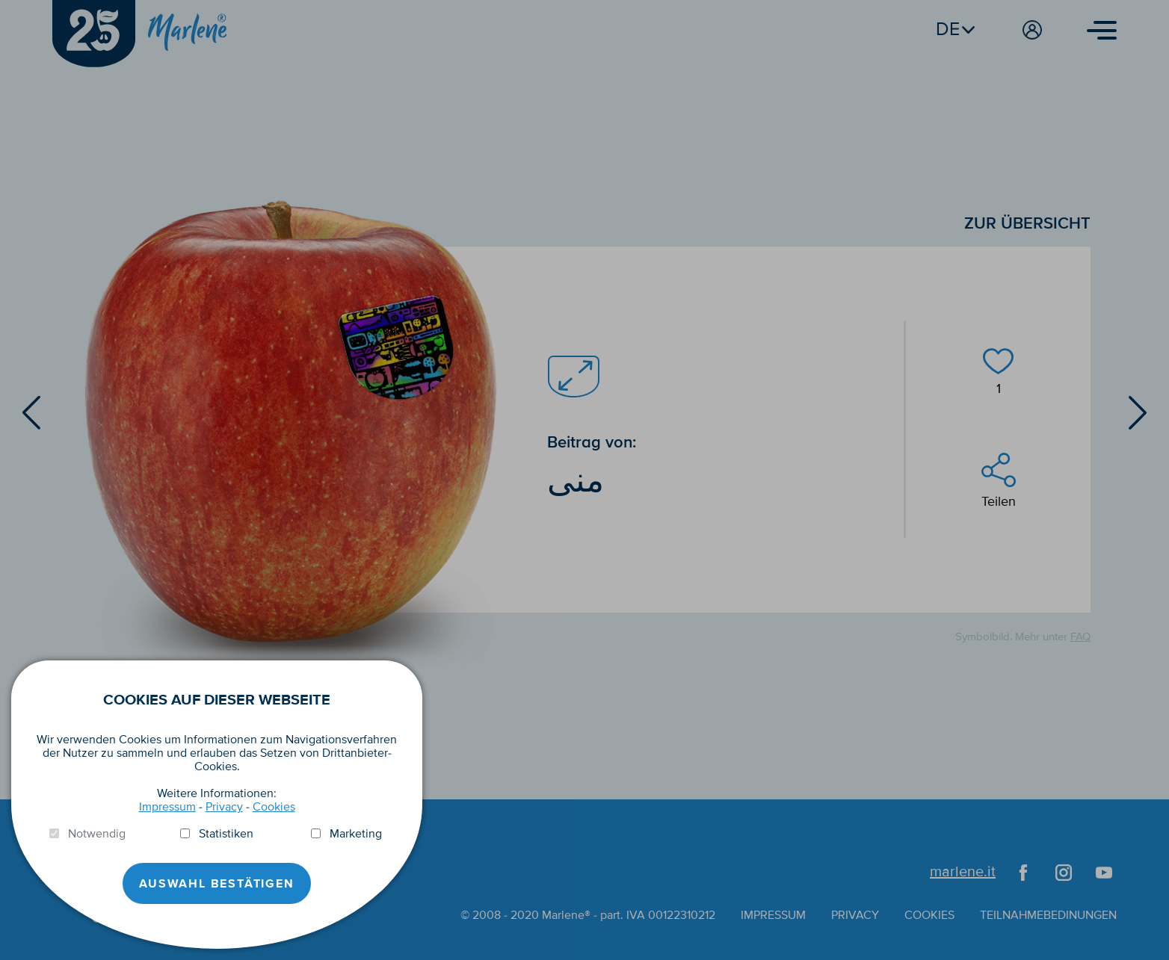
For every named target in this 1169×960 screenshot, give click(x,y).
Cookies (274, 806)
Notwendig (97, 833)
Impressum (167, 806)
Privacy (224, 806)
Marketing (356, 833)
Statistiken (226, 833)
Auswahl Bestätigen (216, 883)
